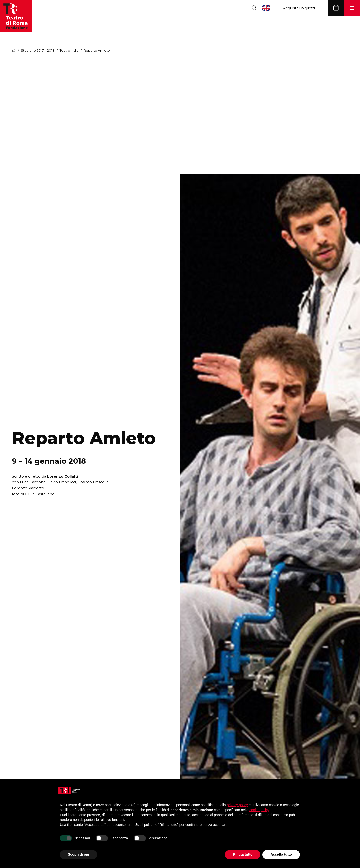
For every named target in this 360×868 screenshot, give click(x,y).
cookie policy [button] (259, 810)
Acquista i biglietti (299, 8)
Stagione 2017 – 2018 (38, 50)
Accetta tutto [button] (281, 854)
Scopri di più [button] (78, 854)
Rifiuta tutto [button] (243, 854)
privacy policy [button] (237, 805)
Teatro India (69, 50)
